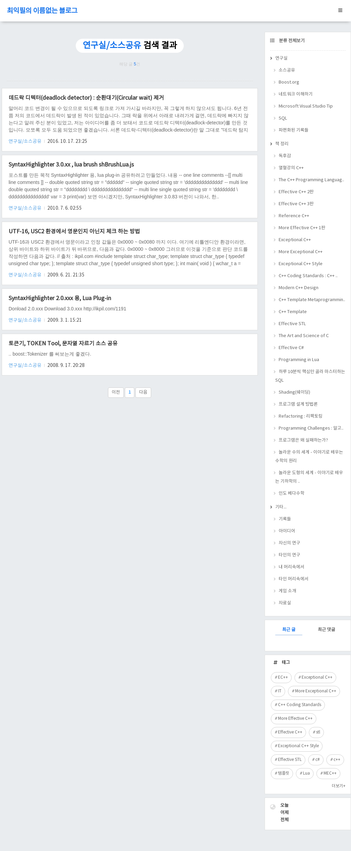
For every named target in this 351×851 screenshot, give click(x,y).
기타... (281, 507)
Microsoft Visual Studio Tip (306, 106)
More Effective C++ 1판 (302, 228)
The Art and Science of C (304, 335)
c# (317, 759)
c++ (337, 759)
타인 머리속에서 (293, 579)
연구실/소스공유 (26, 141)
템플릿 (283, 773)
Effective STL (292, 323)
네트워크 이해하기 (296, 94)
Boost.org (289, 82)
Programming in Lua (299, 359)
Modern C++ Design (298, 288)
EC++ (283, 677)
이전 (116, 392)
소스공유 (287, 70)
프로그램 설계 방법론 (298, 404)
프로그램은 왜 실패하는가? (303, 440)
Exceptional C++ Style (301, 264)
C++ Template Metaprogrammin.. (312, 300)
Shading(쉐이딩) (294, 392)
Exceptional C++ (295, 240)
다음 (143, 392)
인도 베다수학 (291, 493)
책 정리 (282, 144)
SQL (283, 118)
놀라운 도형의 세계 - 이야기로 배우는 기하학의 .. (309, 477)
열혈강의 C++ (291, 168)
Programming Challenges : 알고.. (311, 428)
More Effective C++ (295, 718)
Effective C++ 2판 (296, 192)
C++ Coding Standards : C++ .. (308, 276)
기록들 (285, 519)
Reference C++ (294, 216)
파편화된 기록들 (293, 130)
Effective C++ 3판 (296, 204)
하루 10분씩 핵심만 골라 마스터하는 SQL (310, 376)
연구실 (281, 58)
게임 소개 (287, 591)
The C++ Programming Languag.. (311, 180)
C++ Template (293, 311)
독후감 (285, 156)
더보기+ (339, 786)
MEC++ (330, 773)
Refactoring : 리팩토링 (301, 416)
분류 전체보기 (291, 41)
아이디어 (287, 531)
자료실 (285, 603)
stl (318, 732)
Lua (306, 773)
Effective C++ (290, 732)
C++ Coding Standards (299, 705)
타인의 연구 (289, 555)
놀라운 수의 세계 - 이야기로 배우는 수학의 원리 (309, 457)
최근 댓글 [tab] (326, 629)
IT (279, 691)
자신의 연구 (289, 543)
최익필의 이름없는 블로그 (42, 11)
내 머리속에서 (291, 567)
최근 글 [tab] (288, 629)
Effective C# (291, 347)
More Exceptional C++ (301, 252)
